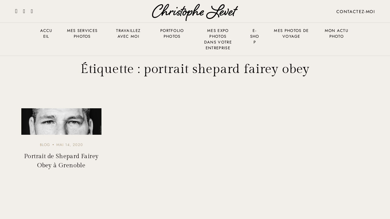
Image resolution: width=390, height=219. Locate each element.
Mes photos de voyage (291, 33)
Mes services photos (82, 33)
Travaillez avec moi (128, 33)
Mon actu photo (336, 33)
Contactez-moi (355, 12)
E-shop (254, 36)
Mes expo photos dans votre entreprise (218, 39)
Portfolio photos (172, 33)
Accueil (46, 33)
